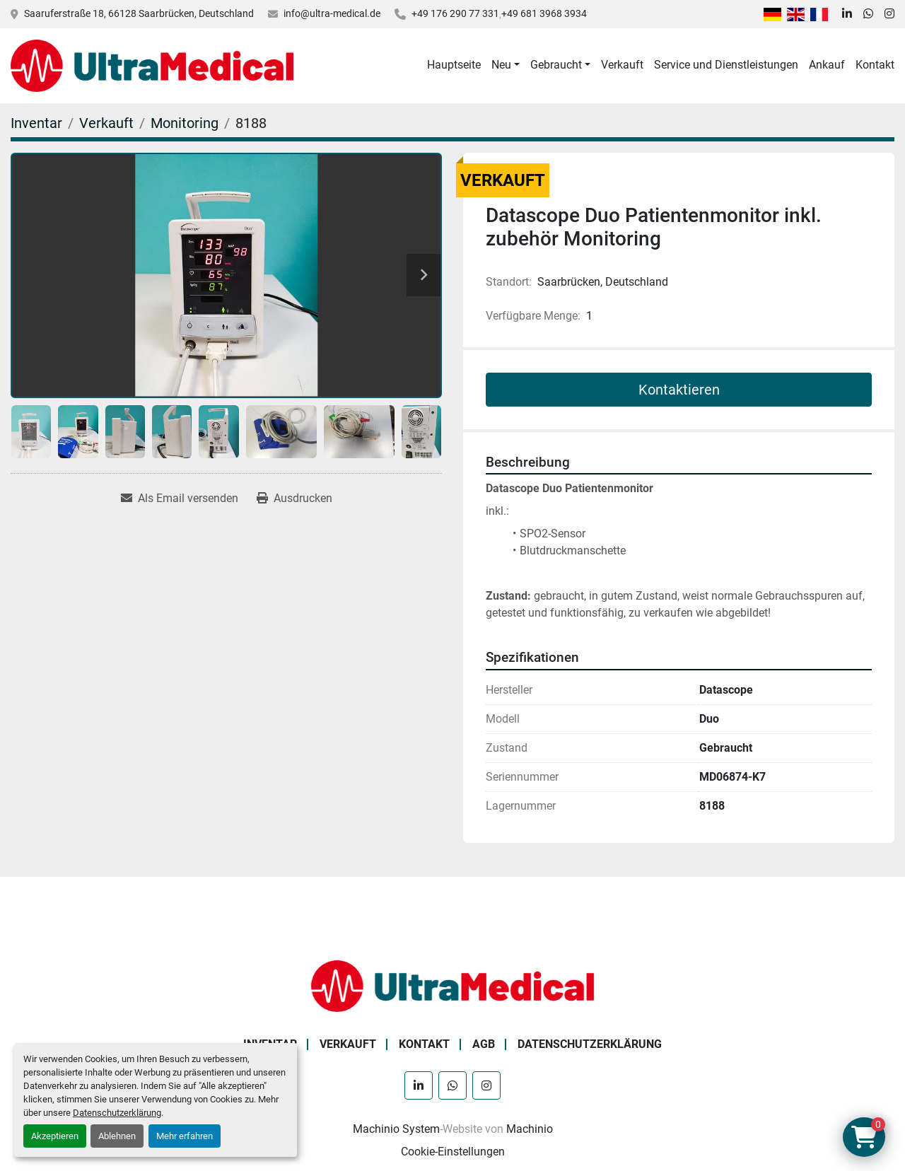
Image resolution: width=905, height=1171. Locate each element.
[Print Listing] (294, 498)
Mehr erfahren (184, 1136)
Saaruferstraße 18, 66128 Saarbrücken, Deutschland (139, 13)
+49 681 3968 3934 (544, 13)
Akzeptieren (54, 1136)
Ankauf (827, 64)
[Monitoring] (184, 123)
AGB (483, 1044)
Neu (501, 64)
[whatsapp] (868, 14)
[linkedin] (847, 14)
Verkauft (622, 64)
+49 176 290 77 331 (455, 13)
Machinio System (396, 1129)
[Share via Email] (179, 498)
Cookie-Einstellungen (453, 1151)
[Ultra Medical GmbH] (452, 985)
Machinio (529, 1129)
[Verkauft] (106, 123)
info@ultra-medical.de (332, 13)
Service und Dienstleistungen (726, 64)
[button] (505, 65)
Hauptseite (454, 64)
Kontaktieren (679, 389)
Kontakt (875, 64)
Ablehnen (117, 1136)
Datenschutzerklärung (117, 1112)
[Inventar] (36, 123)
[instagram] (889, 14)
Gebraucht (556, 64)
